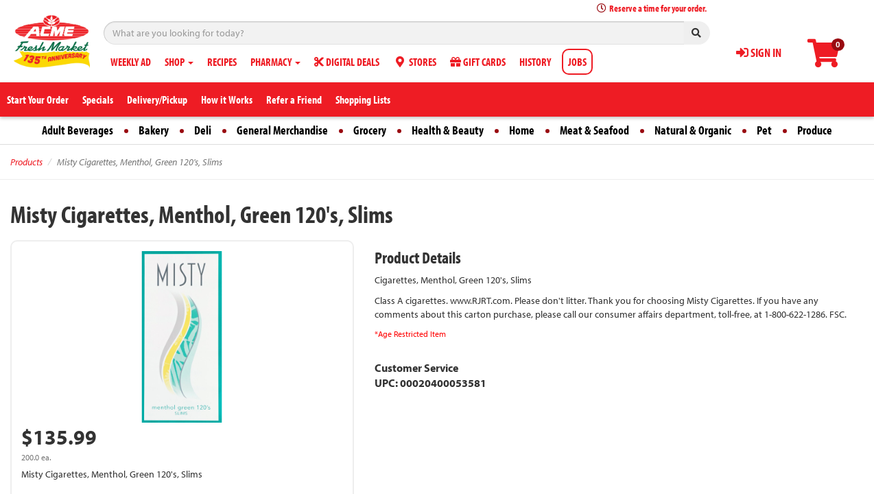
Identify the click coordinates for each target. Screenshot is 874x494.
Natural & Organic (692, 130)
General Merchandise (282, 130)
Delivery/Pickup (157, 99)
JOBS (577, 62)
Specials (97, 99)
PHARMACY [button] (275, 62)
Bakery (154, 130)
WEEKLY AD (130, 62)
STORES (414, 62)
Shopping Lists (362, 99)
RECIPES (222, 62)
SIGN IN (758, 52)
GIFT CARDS (478, 62)
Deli (202, 130)
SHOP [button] (179, 62)
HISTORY (535, 62)
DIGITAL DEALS (346, 62)
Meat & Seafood (594, 130)
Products (26, 162)
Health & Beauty (448, 130)
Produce (814, 130)
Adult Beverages (77, 130)
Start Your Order (38, 99)
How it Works (226, 99)
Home (521, 130)
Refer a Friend (294, 99)
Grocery (369, 130)
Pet (764, 130)
